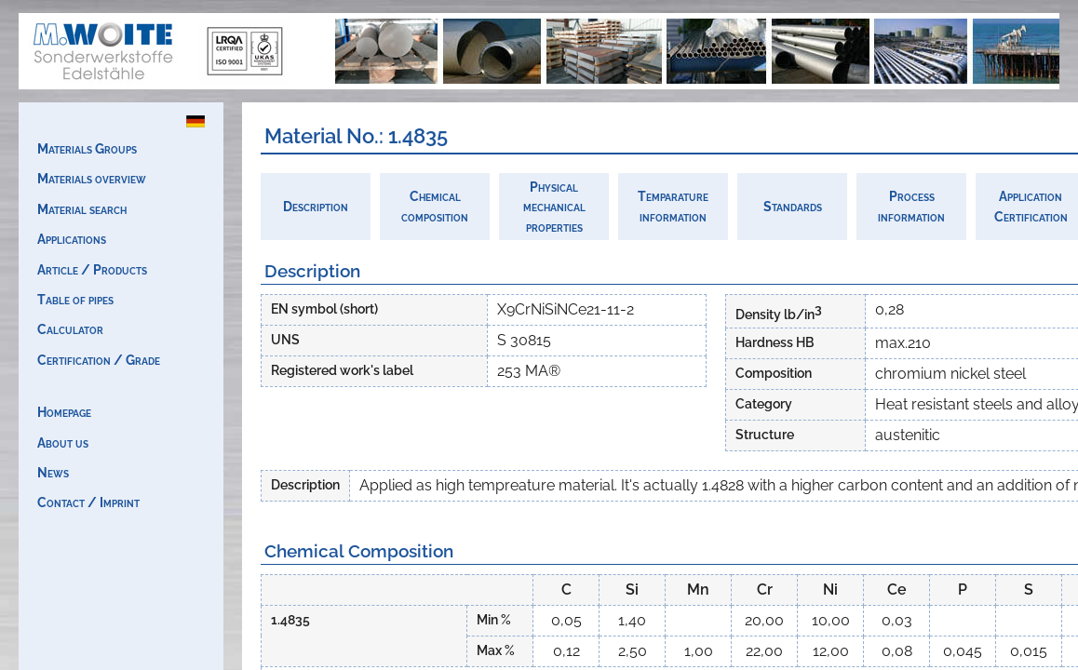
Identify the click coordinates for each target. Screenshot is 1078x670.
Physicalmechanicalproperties (554, 206)
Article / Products (92, 269)
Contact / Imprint (88, 502)
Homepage (64, 412)
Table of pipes (75, 299)
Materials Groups (87, 148)
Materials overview (91, 178)
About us (62, 442)
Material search (82, 209)
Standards (792, 206)
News (53, 472)
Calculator (70, 329)
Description (315, 206)
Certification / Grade (98, 360)
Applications (71, 239)
